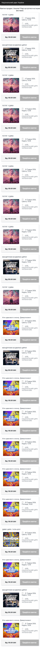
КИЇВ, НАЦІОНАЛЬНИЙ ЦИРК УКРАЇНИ (30, 25)
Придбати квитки (29, 37)
